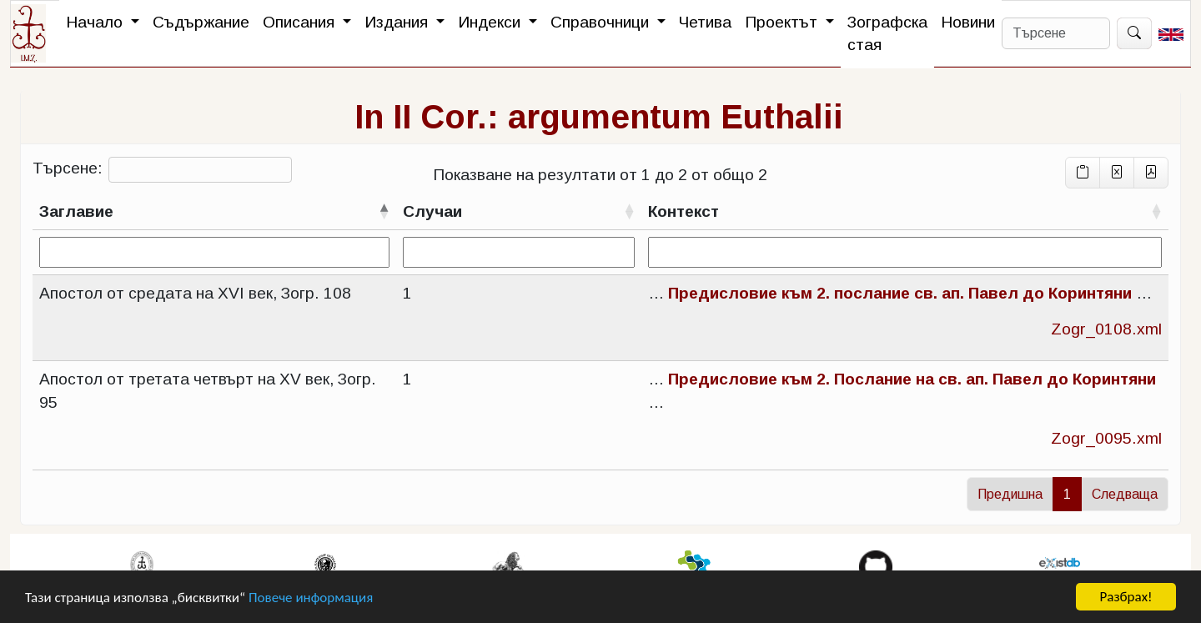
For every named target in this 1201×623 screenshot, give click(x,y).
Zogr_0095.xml (1106, 438)
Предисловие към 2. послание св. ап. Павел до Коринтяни (900, 293)
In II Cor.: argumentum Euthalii (598, 116)
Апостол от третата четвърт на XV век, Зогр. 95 (207, 390)
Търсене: (162, 170)
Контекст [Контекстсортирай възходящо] (683, 211)
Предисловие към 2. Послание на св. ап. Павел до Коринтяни (912, 379)
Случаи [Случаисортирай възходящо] (432, 211)
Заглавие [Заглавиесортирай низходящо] (76, 211)
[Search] (1056, 33)
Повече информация (311, 598)
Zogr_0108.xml (1106, 329)
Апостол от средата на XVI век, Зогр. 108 (195, 293)
